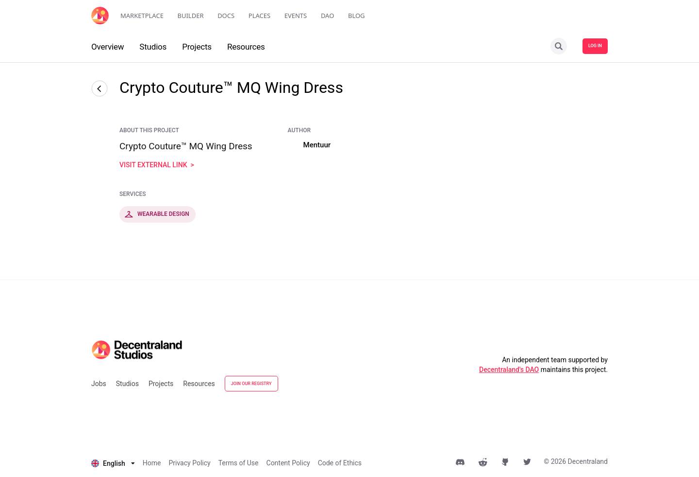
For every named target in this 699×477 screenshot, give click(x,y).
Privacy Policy (189, 463)
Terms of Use (238, 463)
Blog (356, 15)
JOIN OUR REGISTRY (251, 383)
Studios (127, 384)
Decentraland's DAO (509, 369)
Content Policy (288, 463)
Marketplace (142, 15)
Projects (161, 384)
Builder (191, 15)
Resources (199, 384)
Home (152, 463)
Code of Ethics (340, 463)
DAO (327, 15)
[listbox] (113, 463)
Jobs (98, 384)
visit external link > (156, 165)
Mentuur (317, 145)
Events (295, 15)
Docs (225, 15)
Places (259, 15)
